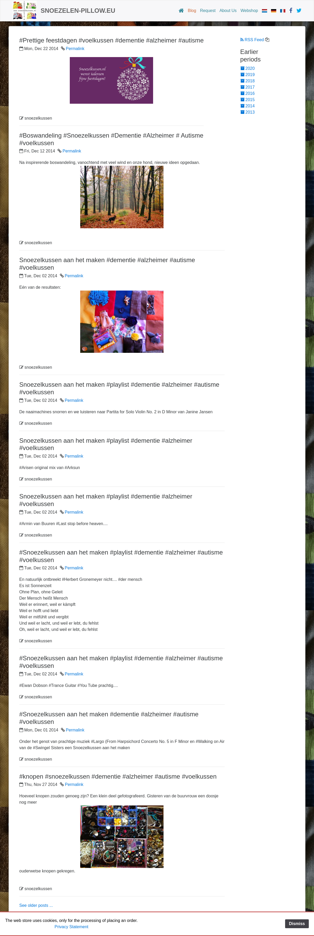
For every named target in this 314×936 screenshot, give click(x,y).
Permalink (75, 48)
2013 (247, 112)
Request (208, 10)
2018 (247, 81)
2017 (247, 87)
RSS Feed (252, 40)
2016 (247, 93)
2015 (247, 99)
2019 (247, 74)
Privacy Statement (71, 927)
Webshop (249, 10)
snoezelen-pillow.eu (78, 10)
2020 (247, 68)
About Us (228, 10)
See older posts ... (36, 905)
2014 (247, 106)
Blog (192, 10)
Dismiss (297, 923)
